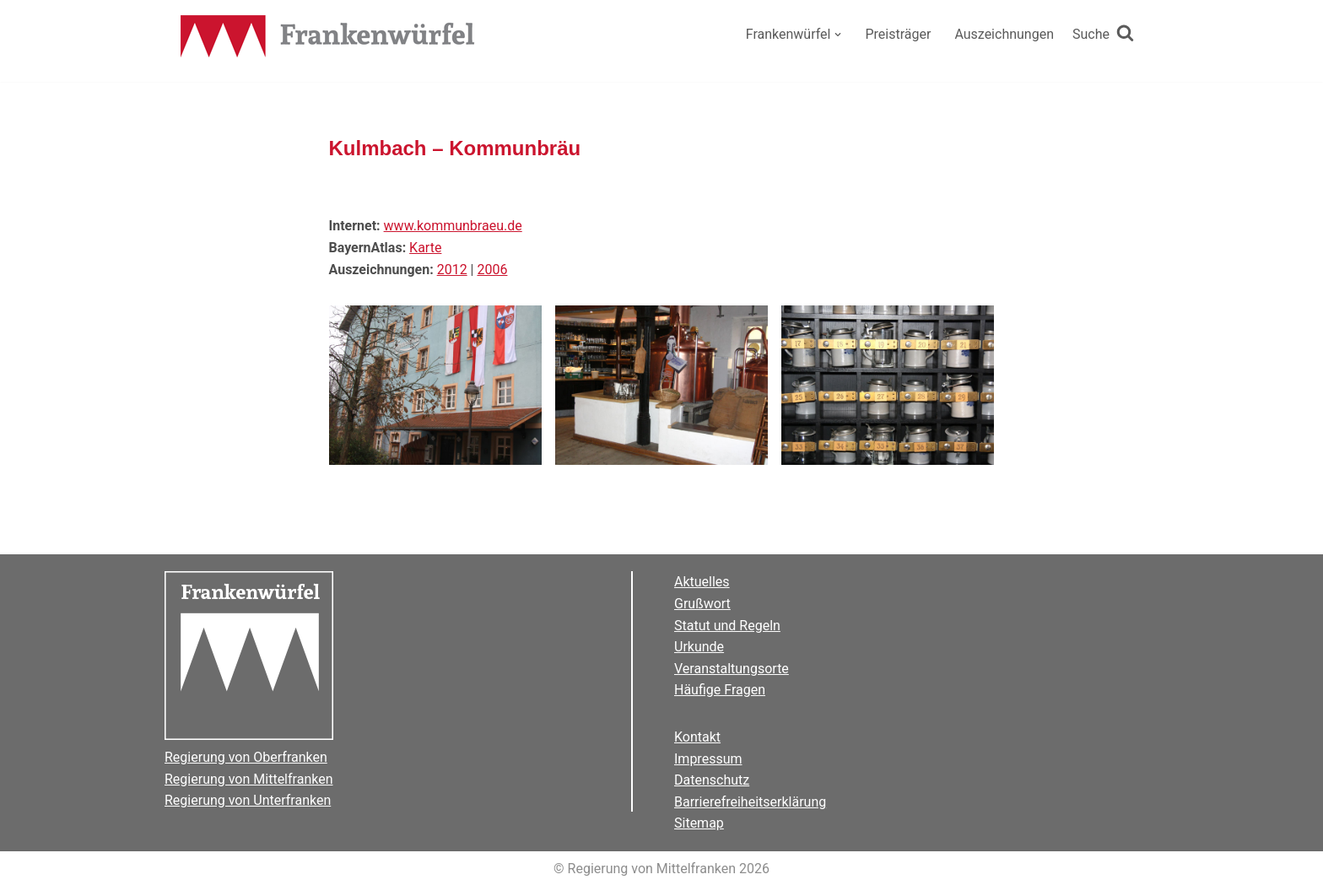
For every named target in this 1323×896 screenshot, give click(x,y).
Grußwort (702, 604)
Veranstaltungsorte (731, 669)
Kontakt (697, 737)
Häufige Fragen (719, 690)
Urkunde (699, 647)
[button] (837, 34)
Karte (425, 248)
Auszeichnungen (1004, 34)
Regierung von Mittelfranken (248, 779)
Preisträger (898, 34)
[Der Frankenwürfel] (328, 38)
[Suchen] (1103, 35)
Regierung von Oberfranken (246, 757)
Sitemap (699, 823)
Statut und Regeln (727, 626)
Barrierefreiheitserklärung (750, 802)
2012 (452, 270)
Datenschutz (711, 780)
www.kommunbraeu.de (453, 226)
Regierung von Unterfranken (248, 800)
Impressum (708, 759)
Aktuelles (702, 582)
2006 (492, 270)
